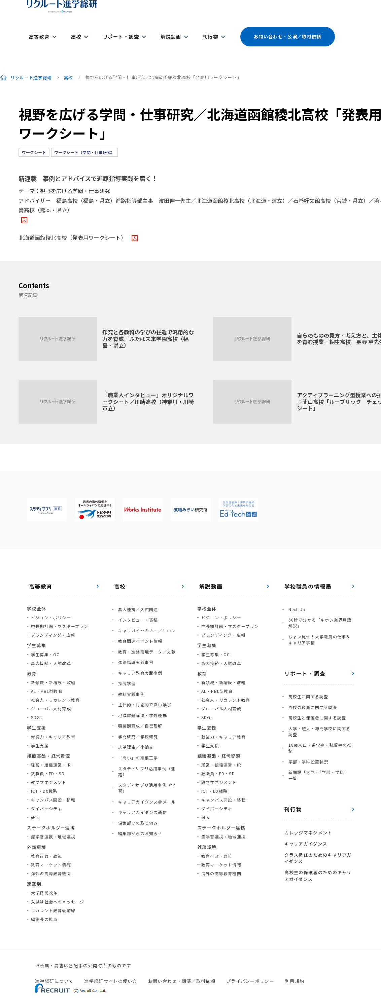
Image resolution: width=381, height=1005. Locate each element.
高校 (72, 31)
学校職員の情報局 (306, 574)
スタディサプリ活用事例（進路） (149, 727)
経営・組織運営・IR (51, 752)
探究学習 (125, 657)
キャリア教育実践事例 (138, 649)
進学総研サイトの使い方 (110, 969)
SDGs (36, 705)
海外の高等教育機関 (51, 861)
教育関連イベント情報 (138, 622)
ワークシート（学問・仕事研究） (84, 140)
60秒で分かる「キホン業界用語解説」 (318, 608)
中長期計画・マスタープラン (60, 614)
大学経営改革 (44, 881)
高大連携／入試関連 (136, 596)
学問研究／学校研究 (136, 701)
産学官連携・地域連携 (53, 824)
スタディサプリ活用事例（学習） (149, 736)
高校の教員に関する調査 (310, 687)
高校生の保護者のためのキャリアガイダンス (316, 838)
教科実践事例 (129, 666)
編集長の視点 (44, 907)
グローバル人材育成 (51, 696)
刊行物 (198, 31)
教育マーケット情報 (51, 852)
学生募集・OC (45, 642)
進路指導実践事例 (134, 640)
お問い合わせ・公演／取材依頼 (275, 31)
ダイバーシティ (46, 796)
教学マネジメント (49, 770)
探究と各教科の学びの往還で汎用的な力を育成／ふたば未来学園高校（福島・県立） (148, 326)
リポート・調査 (114, 31)
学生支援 (40, 733)
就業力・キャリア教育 (53, 725)
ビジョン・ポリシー (51, 605)
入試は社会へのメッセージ (57, 889)
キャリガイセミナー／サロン (145, 614)
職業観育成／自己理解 (138, 692)
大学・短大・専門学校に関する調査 (319, 707)
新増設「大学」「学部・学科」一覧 (318, 745)
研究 (35, 805)
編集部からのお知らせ (138, 771)
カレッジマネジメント (306, 801)
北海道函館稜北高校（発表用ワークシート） (74, 225)
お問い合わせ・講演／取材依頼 (181, 969)
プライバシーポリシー (250, 969)
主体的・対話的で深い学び (142, 675)
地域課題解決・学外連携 (140, 683)
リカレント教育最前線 (53, 898)
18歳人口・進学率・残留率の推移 (318, 722)
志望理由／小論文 (134, 710)
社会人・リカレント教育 (55, 688)
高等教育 (37, 31)
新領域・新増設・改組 (53, 670)
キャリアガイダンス (303, 810)
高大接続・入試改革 (51, 651)
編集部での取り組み (136, 762)
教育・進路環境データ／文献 (145, 631)
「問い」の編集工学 (136, 718)
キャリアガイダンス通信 (140, 753)
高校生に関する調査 (306, 678)
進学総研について (54, 969)
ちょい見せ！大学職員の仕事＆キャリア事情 (319, 623)
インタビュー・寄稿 (136, 605)
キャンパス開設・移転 (53, 787)
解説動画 (161, 31)
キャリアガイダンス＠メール (145, 745)
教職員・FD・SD (48, 761)
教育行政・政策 (46, 844)
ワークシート (34, 140)
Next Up (295, 596)
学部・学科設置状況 (306, 734)
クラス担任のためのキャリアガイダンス (316, 822)
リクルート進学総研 (31, 65)
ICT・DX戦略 (44, 779)
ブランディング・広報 (53, 623)
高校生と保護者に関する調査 (315, 695)
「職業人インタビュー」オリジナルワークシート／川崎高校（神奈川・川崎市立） (148, 389)
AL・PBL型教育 (47, 679)
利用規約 (294, 969)
